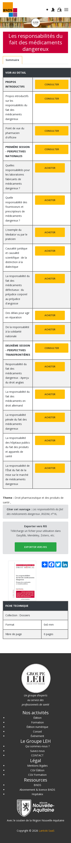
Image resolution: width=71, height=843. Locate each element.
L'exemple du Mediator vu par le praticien (16, 234)
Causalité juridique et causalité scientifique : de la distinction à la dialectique (16, 257)
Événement (37, 736)
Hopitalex (37, 794)
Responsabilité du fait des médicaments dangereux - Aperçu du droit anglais (17, 373)
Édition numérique (37, 727)
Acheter (50, 168)
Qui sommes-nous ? (37, 746)
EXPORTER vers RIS (35, 547)
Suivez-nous (37, 751)
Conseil (37, 731)
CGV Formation (37, 774)
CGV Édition (37, 770)
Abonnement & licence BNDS (37, 789)
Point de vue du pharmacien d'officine (14, 132)
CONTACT (37, 755)
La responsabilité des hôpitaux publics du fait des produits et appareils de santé (17, 447)
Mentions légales (37, 765)
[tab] (12, 60)
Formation (37, 722)
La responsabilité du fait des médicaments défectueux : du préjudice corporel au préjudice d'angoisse (17, 289)
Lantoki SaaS (46, 830)
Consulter (52, 84)
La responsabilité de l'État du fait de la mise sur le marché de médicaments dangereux (17, 475)
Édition (37, 717)
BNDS (37, 785)
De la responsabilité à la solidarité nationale (17, 331)
